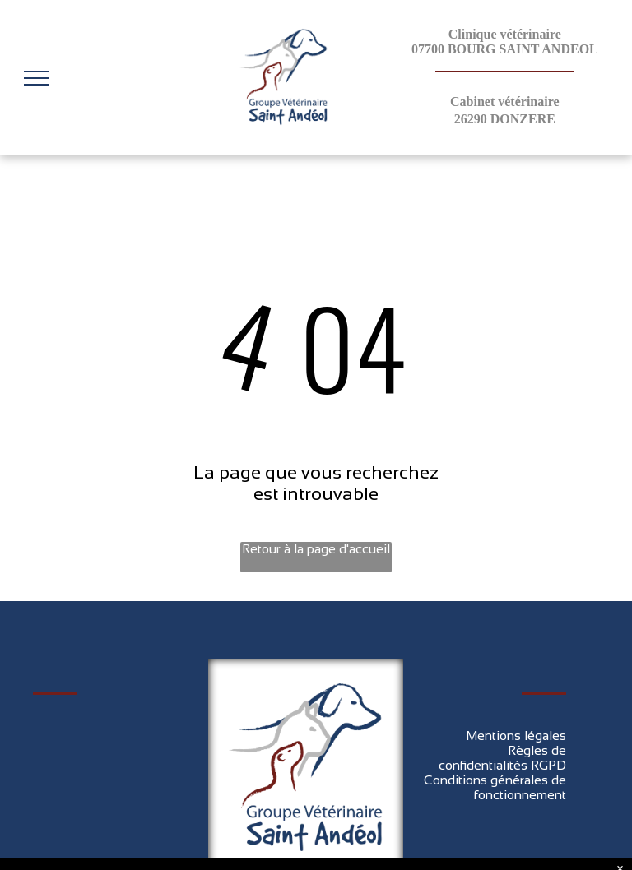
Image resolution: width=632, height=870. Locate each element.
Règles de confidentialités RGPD (502, 757)
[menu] (36, 78)
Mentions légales (516, 736)
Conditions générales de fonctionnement (495, 787)
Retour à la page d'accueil (316, 549)
